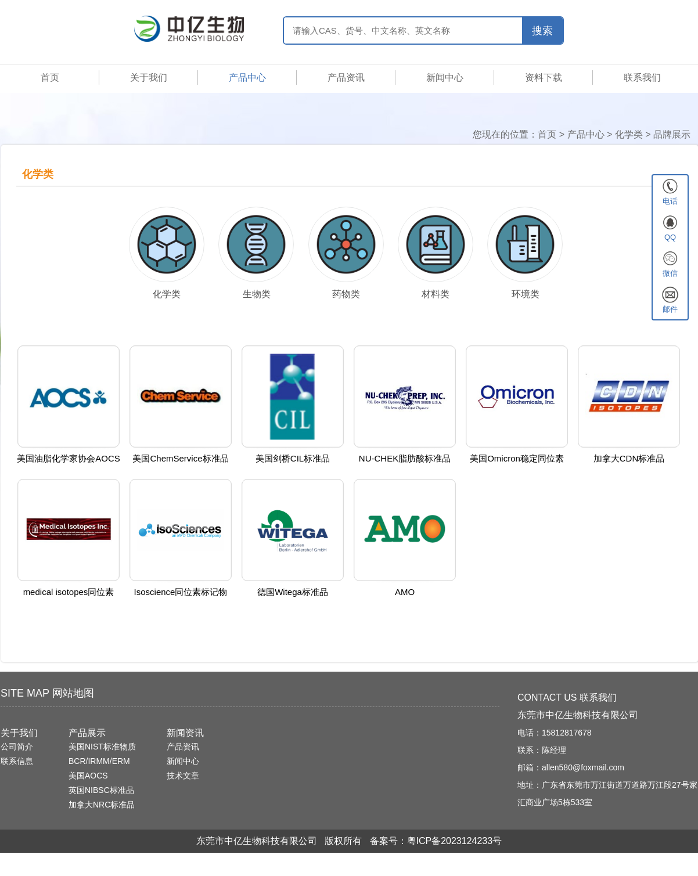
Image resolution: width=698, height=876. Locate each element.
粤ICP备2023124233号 (454, 841)
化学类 (629, 134)
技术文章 (183, 775)
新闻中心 (444, 77)
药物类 (346, 294)
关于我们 (148, 77)
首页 (50, 77)
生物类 (257, 294)
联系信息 (17, 761)
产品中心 (247, 77)
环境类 (525, 294)
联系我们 (642, 77)
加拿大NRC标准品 (102, 804)
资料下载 (543, 77)
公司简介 (17, 746)
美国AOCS (88, 775)
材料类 (435, 294)
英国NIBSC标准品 (101, 790)
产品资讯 (346, 77)
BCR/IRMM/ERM (99, 761)
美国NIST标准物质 (102, 746)
